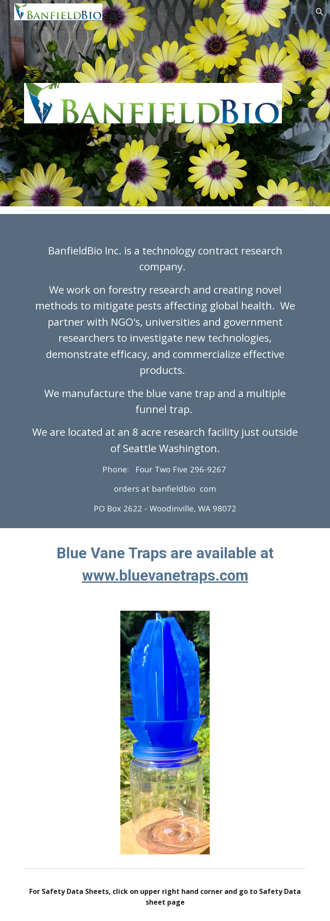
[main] (165, 371)
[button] (319, 12)
